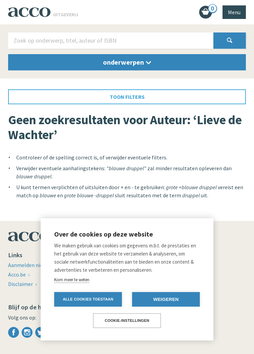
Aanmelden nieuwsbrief (36, 265)
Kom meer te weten (71, 280)
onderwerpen (127, 62)
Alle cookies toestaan (88, 299)
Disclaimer (21, 284)
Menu (234, 12)
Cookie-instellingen (127, 320)
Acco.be (17, 274)
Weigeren (165, 299)
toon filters (127, 96)
